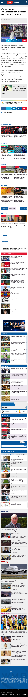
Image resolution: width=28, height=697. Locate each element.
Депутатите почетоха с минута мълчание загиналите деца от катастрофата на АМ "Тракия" (7, 226)
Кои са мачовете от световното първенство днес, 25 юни (18, 375)
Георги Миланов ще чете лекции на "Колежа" (18, 304)
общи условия (5, 694)
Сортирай (12, 208)
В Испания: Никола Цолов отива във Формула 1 (18, 497)
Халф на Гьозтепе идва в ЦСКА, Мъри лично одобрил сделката (18, 468)
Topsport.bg (20, 689)
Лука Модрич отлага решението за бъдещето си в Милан (18, 424)
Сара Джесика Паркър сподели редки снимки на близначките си (19, 645)
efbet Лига (4, 407)
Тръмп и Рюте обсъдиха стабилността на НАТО (18, 556)
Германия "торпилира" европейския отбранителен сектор (18, 601)
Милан (9, 21)
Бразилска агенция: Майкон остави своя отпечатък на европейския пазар (20, 156)
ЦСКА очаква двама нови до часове (18, 491)
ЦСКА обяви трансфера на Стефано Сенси (17, 263)
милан (5, 112)
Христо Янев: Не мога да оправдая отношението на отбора (17, 287)
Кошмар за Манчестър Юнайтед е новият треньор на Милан (19, 418)
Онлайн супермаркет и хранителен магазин (16, 503)
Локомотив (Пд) (6, 411)
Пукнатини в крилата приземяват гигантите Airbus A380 (11, 580)
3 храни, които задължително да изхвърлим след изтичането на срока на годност (19, 398)
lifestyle (5, 366)
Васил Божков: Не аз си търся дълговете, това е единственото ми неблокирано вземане (18, 458)
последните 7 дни (7, 454)
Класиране (20, 404)
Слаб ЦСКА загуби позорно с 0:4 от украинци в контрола (18, 269)
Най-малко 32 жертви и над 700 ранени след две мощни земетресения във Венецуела (19, 542)
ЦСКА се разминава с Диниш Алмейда (17, 275)
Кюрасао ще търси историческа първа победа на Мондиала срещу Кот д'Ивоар (19, 349)
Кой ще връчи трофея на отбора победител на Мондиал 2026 (18, 638)
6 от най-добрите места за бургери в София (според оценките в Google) (17, 387)
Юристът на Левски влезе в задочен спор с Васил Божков (18, 485)
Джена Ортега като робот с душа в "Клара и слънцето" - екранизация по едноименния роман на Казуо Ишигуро (19, 654)
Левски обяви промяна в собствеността (16, 257)
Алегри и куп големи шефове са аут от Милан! (20, 136)
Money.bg (8, 689)
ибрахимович (9, 112)
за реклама (12, 694)
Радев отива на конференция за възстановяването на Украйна (10, 530)
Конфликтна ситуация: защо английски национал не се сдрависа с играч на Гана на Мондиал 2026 (14, 633)
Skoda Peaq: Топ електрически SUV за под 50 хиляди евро (19, 593)
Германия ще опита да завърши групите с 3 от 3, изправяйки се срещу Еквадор (18, 354)
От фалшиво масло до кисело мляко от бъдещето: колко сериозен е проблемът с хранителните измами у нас (7, 200)
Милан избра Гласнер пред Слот (18, 429)
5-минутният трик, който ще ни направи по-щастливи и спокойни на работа (18, 381)
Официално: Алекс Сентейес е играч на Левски (18, 292)
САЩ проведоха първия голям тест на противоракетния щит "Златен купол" (18, 550)
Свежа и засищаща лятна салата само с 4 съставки (19, 660)
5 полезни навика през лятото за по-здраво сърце (19, 392)
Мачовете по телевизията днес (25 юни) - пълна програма (19, 343)
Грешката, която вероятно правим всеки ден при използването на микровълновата (19, 199)
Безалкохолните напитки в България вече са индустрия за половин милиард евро (19, 608)
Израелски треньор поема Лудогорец (17, 463)
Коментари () (23, 21)
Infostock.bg (9, 692)
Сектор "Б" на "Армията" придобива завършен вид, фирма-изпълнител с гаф (17, 480)
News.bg (2, 689)
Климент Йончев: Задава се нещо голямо (17, 310)
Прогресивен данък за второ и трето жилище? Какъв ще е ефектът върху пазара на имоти (20, 177)
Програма (7, 404)
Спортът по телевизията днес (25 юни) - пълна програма (18, 337)
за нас (18, 694)
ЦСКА (22, 411)
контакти (24, 694)
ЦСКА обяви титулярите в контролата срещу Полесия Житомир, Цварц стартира (17, 281)
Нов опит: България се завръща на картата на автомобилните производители (7, 176)
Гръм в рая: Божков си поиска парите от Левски (18, 474)
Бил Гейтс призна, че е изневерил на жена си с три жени (19, 369)
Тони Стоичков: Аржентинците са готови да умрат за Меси (6, 156)
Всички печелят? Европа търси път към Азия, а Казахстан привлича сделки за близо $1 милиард (18, 586)
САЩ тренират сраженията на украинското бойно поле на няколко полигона (18, 535)
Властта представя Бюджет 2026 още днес (20, 224)
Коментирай (24, 208)
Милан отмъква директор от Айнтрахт (7, 135)
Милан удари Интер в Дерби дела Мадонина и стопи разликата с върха (18, 436)
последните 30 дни (20, 454)
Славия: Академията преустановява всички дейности (18, 298)
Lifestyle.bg (14, 689)
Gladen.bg (3, 692)
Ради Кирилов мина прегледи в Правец (18, 359)
